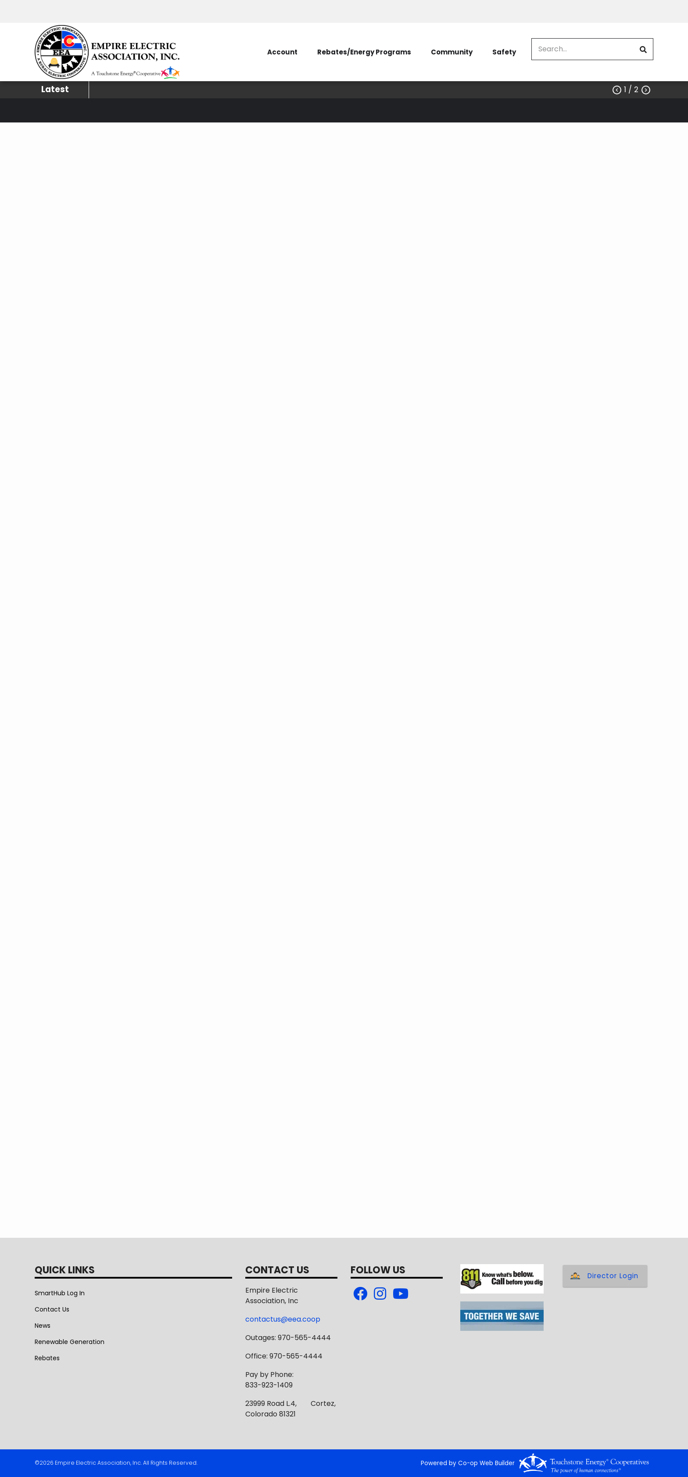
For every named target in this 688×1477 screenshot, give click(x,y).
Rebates (47, 1358)
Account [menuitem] (282, 52)
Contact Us (52, 1309)
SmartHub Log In (60, 1293)
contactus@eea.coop (282, 1319)
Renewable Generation (69, 1341)
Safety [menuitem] (504, 52)
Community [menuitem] (452, 52)
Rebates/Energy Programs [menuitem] (364, 52)
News (42, 1325)
